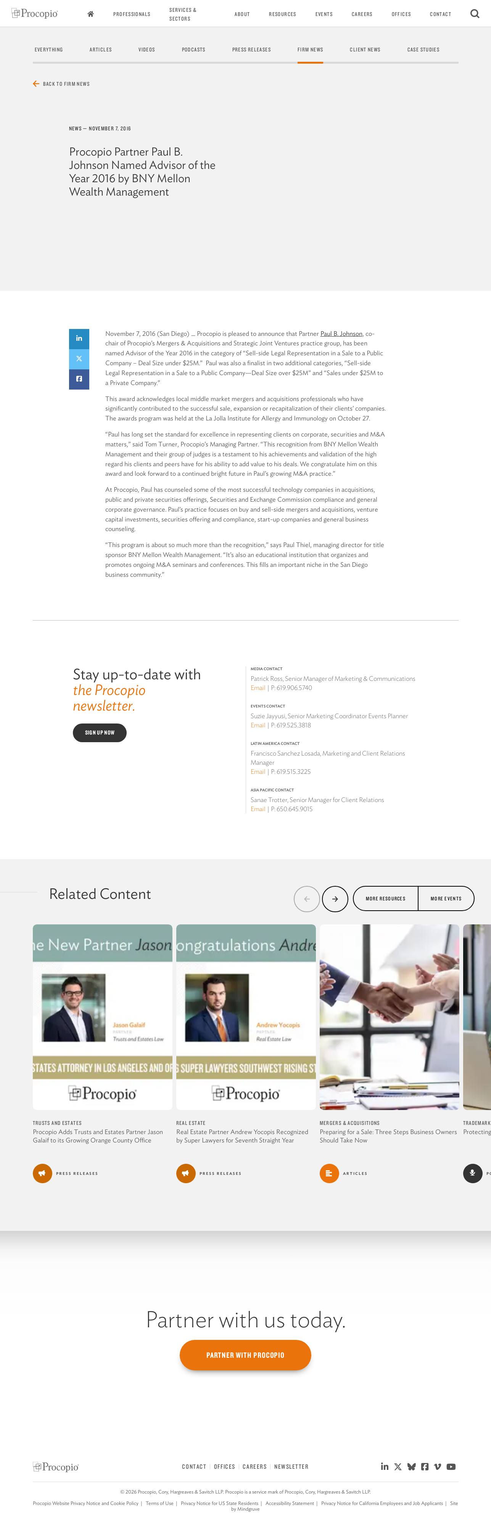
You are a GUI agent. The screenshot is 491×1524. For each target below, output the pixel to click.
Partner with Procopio (245, 1355)
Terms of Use (160, 1503)
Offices (401, 14)
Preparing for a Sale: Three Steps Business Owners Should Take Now (388, 1136)
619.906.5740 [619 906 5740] (294, 687)
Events (324, 14)
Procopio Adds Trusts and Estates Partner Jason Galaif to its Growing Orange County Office (98, 1136)
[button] (307, 899)
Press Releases (251, 49)
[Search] (475, 13)
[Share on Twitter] (79, 359)
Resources (282, 14)
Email (258, 687)
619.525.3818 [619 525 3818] (294, 725)
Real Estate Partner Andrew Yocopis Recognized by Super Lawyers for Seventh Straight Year (242, 1136)
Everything (49, 49)
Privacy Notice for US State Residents (219, 1503)
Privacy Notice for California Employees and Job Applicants (382, 1503)
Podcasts (194, 49)
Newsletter (291, 1466)
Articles (101, 49)
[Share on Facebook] (79, 379)
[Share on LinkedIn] (79, 339)
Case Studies (423, 49)
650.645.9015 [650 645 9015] (295, 809)
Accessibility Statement (290, 1503)
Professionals (131, 14)
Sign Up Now (100, 732)
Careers (362, 14)
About (242, 14)
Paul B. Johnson (341, 333)
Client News (365, 49)
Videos (146, 49)
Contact (440, 14)
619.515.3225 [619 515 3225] (294, 771)
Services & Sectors (182, 14)
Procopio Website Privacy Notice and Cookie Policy (85, 1503)
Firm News (310, 49)
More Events (446, 898)
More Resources (386, 898)
